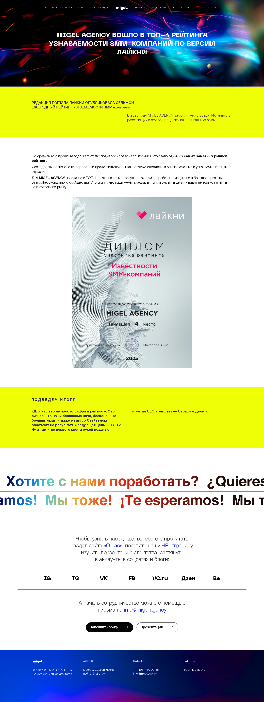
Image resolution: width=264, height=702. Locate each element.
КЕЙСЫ (74, 8)
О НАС (49, 8)
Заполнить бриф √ (109, 627)
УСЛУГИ (61, 8)
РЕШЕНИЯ (88, 8)
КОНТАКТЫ (168, 8)
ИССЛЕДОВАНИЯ (146, 8)
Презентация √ (157, 627)
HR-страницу (176, 546)
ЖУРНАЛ (103, 8)
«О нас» (113, 546)
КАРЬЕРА (183, 8)
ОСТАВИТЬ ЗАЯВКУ (205, 8)
